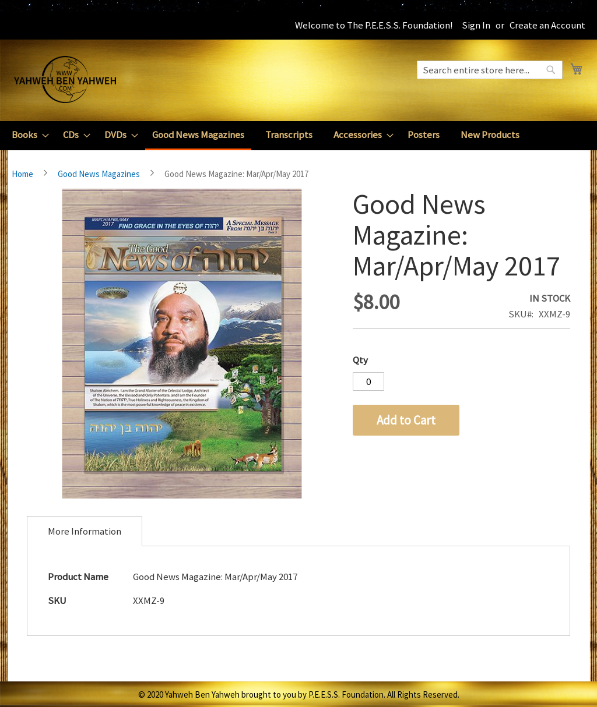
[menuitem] (27, 135)
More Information (84, 531)
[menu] (298, 135)
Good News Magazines (99, 173)
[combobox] (490, 70)
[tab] (84, 531)
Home (22, 173)
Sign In (476, 25)
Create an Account (547, 25)
